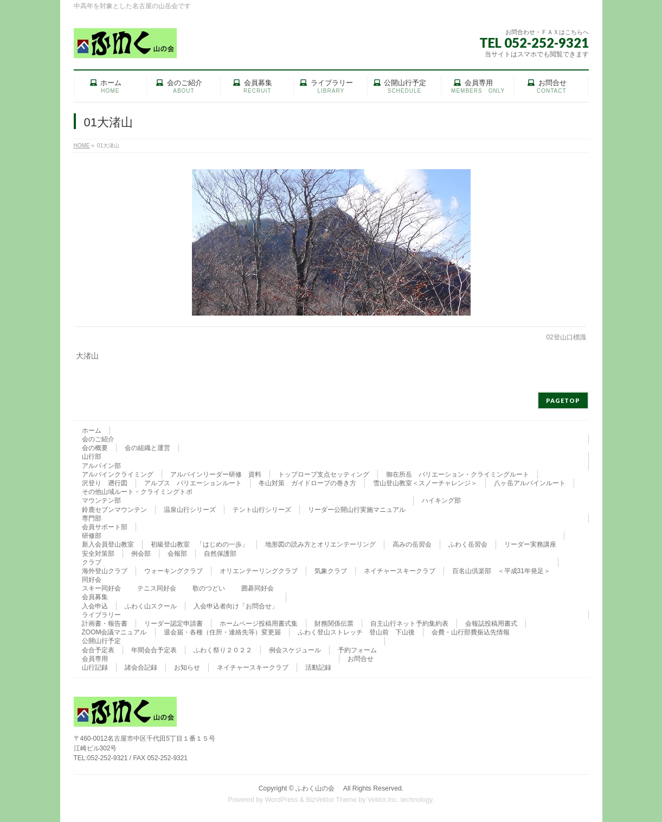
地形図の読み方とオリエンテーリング (320, 544)
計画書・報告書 (104, 623)
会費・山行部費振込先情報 (471, 632)
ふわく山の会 (318, 788)
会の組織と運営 (147, 448)
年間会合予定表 (154, 650)
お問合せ (361, 659)
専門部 (91, 518)
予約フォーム (357, 650)
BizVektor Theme (331, 800)
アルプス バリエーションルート (193, 483)
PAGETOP (563, 400)
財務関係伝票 (334, 623)
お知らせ (187, 667)
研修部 (91, 536)
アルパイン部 (101, 466)
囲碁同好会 (257, 588)
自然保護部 (220, 553)
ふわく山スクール (151, 606)
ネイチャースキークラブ (399, 571)
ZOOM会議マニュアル (114, 632)
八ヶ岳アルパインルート (529, 483)
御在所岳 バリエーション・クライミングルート (457, 474)
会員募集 (95, 597)
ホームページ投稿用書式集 (259, 623)
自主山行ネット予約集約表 (409, 623)
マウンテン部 (101, 500)
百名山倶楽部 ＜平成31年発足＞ (501, 571)
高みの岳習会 (412, 544)
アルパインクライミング (117, 474)
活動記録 (318, 667)
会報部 (177, 553)
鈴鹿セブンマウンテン (114, 509)
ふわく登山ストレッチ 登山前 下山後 (356, 632)
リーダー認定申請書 (173, 623)
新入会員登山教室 (108, 544)
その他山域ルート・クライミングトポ (137, 492)
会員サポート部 (104, 527)
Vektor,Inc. (383, 800)
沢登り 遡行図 (104, 483)
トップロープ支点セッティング (323, 474)
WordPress (281, 800)
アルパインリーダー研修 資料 (215, 474)
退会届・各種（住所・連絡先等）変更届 (222, 632)
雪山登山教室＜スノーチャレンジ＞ (425, 483)
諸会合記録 (141, 667)
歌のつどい (208, 588)
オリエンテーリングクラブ (259, 571)
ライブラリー (101, 615)
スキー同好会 (101, 588)
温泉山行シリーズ (190, 509)
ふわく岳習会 (467, 544)
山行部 (91, 456)
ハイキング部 (441, 500)
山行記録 (95, 667)
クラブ (91, 562)
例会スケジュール (295, 650)
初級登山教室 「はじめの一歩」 (199, 544)
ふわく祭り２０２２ (223, 650)
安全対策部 (98, 553)
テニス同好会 (156, 588)
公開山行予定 (101, 641)
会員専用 (95, 659)
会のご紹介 (98, 439)
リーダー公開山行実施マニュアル (357, 509)
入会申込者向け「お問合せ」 (236, 606)
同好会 (91, 579)
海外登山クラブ (104, 571)
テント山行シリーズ (262, 509)
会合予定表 (98, 650)
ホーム (91, 430)
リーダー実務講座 (530, 544)
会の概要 (95, 448)
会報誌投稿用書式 (491, 623)
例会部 (141, 553)
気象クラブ (330, 571)
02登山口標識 (566, 337)
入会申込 (95, 606)
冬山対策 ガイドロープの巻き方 (307, 483)
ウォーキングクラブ (173, 571)
